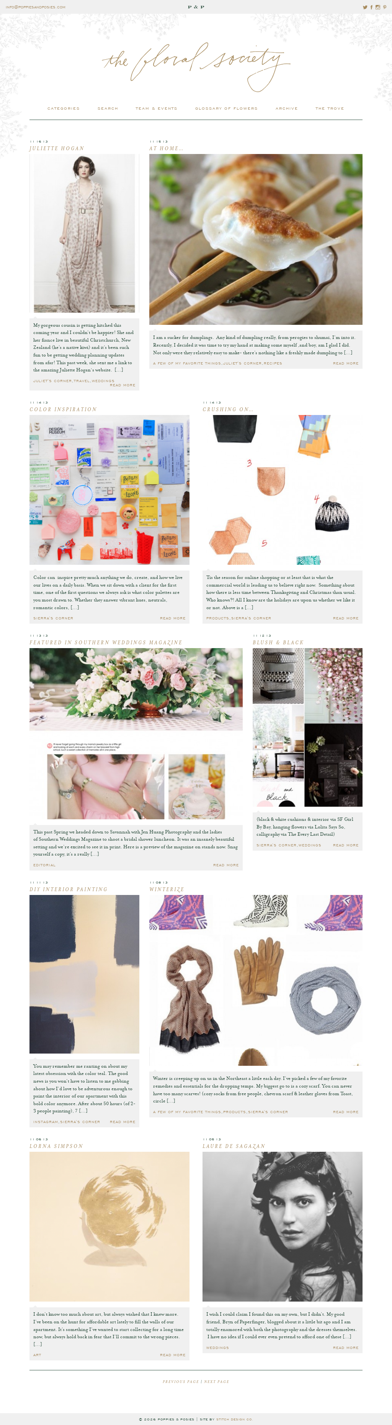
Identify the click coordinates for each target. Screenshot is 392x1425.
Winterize (167, 890)
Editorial (44, 864)
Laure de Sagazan (234, 1146)
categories (63, 107)
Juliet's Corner (52, 380)
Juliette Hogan (57, 149)
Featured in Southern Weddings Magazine (106, 643)
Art (37, 1354)
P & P (196, 7)
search (108, 107)
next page (216, 1382)
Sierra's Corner (53, 618)
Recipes (273, 363)
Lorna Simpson (56, 1146)
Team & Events (157, 107)
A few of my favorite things (187, 363)
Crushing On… (229, 410)
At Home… (167, 149)
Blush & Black (278, 643)
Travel (82, 380)
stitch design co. (234, 1419)
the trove (330, 107)
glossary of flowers (226, 107)
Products (217, 618)
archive (287, 107)
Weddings (103, 380)
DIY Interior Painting (68, 890)
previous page (181, 1382)
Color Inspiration (63, 410)
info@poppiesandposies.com (35, 7)
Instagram (45, 1121)
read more (123, 385)
